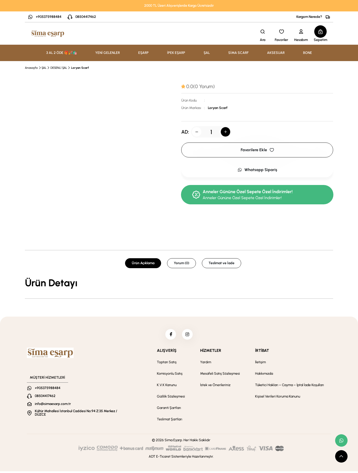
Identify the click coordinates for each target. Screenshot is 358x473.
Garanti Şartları (169, 409)
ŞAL (44, 68)
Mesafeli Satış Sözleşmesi (220, 375)
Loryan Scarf (80, 68)
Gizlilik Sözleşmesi (171, 398)
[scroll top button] (341, 456)
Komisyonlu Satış (169, 375)
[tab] (198, 86)
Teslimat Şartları (169, 421)
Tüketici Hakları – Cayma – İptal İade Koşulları (289, 387)
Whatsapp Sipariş (257, 169)
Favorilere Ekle (257, 149)
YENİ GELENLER (107, 53)
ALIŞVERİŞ (167, 352)
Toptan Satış (167, 364)
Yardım (205, 364)
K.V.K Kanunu (167, 387)
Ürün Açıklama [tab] (143, 263)
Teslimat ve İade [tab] (221, 263)
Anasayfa (31, 68)
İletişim (260, 364)
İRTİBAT (262, 352)
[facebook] (170, 335)
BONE (307, 53)
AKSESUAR (276, 53)
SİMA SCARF (238, 53)
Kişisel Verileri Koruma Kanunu (277, 398)
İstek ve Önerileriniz (215, 387)
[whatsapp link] (341, 440)
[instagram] (188, 335)
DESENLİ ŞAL (58, 68)
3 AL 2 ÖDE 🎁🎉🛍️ (61, 53)
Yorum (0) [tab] (181, 263)
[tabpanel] (179, 283)
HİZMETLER (210, 352)
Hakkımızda (264, 375)
